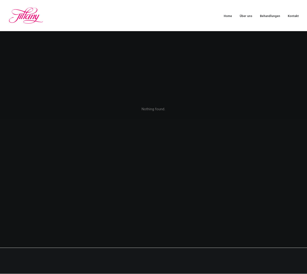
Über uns (246, 16)
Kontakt (293, 16)
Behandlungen (270, 16)
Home (228, 16)
